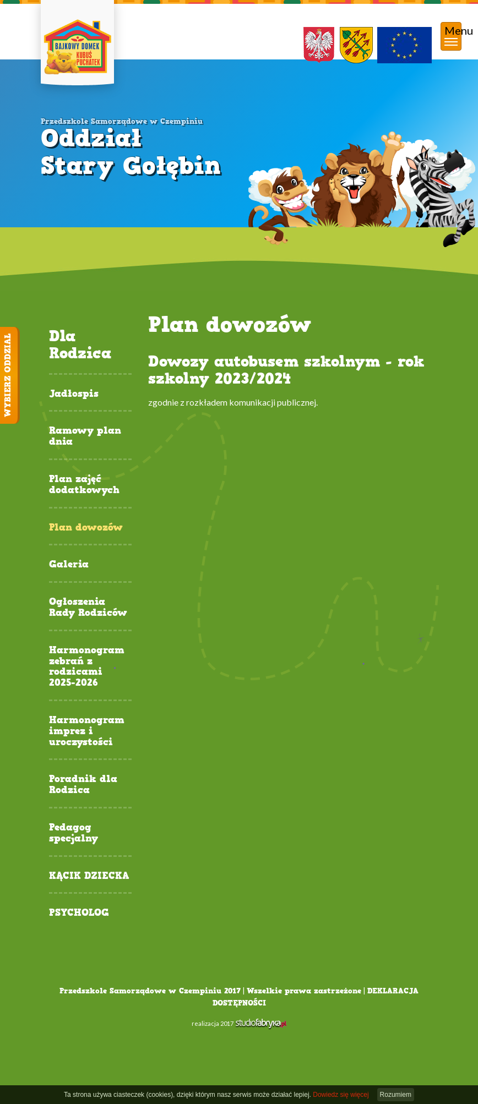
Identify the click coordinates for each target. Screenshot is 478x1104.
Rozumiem (395, 1094)
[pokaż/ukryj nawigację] (451, 36)
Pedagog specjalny (73, 833)
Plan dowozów (86, 527)
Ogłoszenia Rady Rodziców (88, 608)
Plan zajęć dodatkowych (84, 485)
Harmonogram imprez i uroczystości (86, 731)
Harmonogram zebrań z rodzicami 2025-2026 (86, 666)
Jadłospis (74, 394)
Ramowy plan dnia (85, 436)
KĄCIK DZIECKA (89, 876)
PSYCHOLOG (79, 913)
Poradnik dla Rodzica (83, 785)
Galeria (69, 564)
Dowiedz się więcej (340, 1094)
